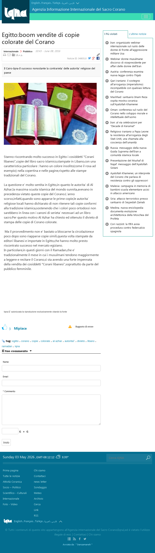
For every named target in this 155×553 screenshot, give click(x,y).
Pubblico (27, 51)
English (35, 2)
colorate (45, 341)
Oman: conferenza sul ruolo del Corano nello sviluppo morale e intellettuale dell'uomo (129, 113)
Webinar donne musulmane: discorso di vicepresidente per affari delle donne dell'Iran (128, 62)
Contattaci (40, 476)
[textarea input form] (51, 410)
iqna (17, 346)
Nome (6, 361)
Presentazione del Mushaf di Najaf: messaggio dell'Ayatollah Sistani (128, 164)
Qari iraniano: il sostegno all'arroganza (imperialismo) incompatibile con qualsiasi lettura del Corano (130, 86)
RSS (36, 515)
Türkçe (56, 2)
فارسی (71, 3)
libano (90, 341)
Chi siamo (39, 470)
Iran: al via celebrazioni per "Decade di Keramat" (126, 124)
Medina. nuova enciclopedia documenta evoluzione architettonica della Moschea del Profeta (129, 213)
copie (35, 341)
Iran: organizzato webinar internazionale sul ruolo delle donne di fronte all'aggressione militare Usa (128, 48)
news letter (40, 481)
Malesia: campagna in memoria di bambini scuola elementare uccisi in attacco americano (130, 189)
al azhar (57, 341)
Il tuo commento (15, 351)
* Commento (9, 391)
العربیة (64, 3)
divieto (81, 341)
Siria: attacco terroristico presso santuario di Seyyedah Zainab (129, 200)
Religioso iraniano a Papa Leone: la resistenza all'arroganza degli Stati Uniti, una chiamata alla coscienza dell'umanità (129, 137)
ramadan (7, 346)
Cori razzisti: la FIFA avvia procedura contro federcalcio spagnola (127, 227)
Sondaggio (40, 487)
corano (25, 341)
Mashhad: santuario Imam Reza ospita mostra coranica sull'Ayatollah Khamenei (128, 100)
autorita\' (69, 341)
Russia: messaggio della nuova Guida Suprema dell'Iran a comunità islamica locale (128, 151)
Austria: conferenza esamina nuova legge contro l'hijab (126, 73)
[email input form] (51, 383)
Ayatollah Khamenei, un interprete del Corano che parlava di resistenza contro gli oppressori (130, 176)
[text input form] (51, 368)
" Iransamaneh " (84, 544)
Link (36, 509)
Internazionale (11, 51)
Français (46, 2)
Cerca (37, 504)
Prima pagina (10, 470)
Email (5, 376)
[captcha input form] (10, 431)
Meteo (38, 493)
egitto (15, 341)
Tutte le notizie (11, 476)
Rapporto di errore (84, 326)
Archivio (38, 498)
